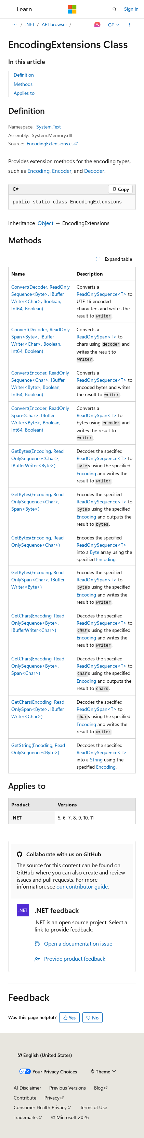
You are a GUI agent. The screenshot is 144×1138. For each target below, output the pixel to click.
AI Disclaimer (27, 1087)
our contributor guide (82, 886)
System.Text (48, 126)
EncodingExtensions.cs (50, 143)
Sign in (131, 8)
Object (45, 222)
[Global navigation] (7, 9)
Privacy (52, 1097)
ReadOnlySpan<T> (97, 336)
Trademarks (26, 1117)
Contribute (25, 1097)
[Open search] (114, 9)
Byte (94, 552)
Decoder (94, 170)
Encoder (61, 170)
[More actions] (130, 24)
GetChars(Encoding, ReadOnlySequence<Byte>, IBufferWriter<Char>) (37, 622)
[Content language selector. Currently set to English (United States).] (45, 1055)
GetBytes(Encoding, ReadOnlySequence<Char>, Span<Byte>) (37, 501)
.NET (30, 24)
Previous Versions (67, 1087)
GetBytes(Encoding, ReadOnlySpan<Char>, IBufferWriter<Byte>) (38, 579)
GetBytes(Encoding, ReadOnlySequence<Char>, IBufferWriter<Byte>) (37, 458)
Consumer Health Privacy (40, 1107)
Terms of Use (93, 1107)
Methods (23, 84)
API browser (54, 24)
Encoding (38, 170)
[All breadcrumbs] (14, 24)
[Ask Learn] (97, 24)
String (96, 759)
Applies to (24, 93)
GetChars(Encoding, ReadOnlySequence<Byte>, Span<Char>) (37, 665)
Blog (98, 1087)
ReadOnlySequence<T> (102, 294)
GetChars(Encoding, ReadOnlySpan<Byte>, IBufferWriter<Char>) (37, 709)
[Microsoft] (72, 9)
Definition (24, 74)
